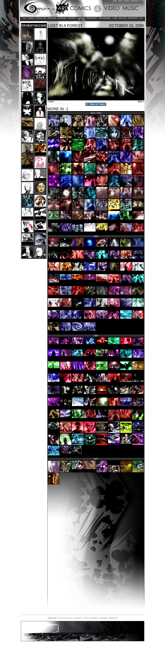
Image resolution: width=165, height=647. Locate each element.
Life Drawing (104, 18)
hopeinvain (134, 1)
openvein (52, 618)
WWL (83, 20)
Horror (81, 18)
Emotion (51, 18)
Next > (141, 102)
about (121, 1)
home (115, 1)
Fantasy (71, 18)
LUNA (115, 18)
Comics (31, 18)
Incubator (91, 18)
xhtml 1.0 (113, 618)
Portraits (133, 18)
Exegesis (62, 18)
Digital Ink (41, 18)
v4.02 (141, 1)
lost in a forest (65, 25)
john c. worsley (100, 618)
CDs (24, 18)
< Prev (50, 102)
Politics (122, 18)
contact (126, 1)
